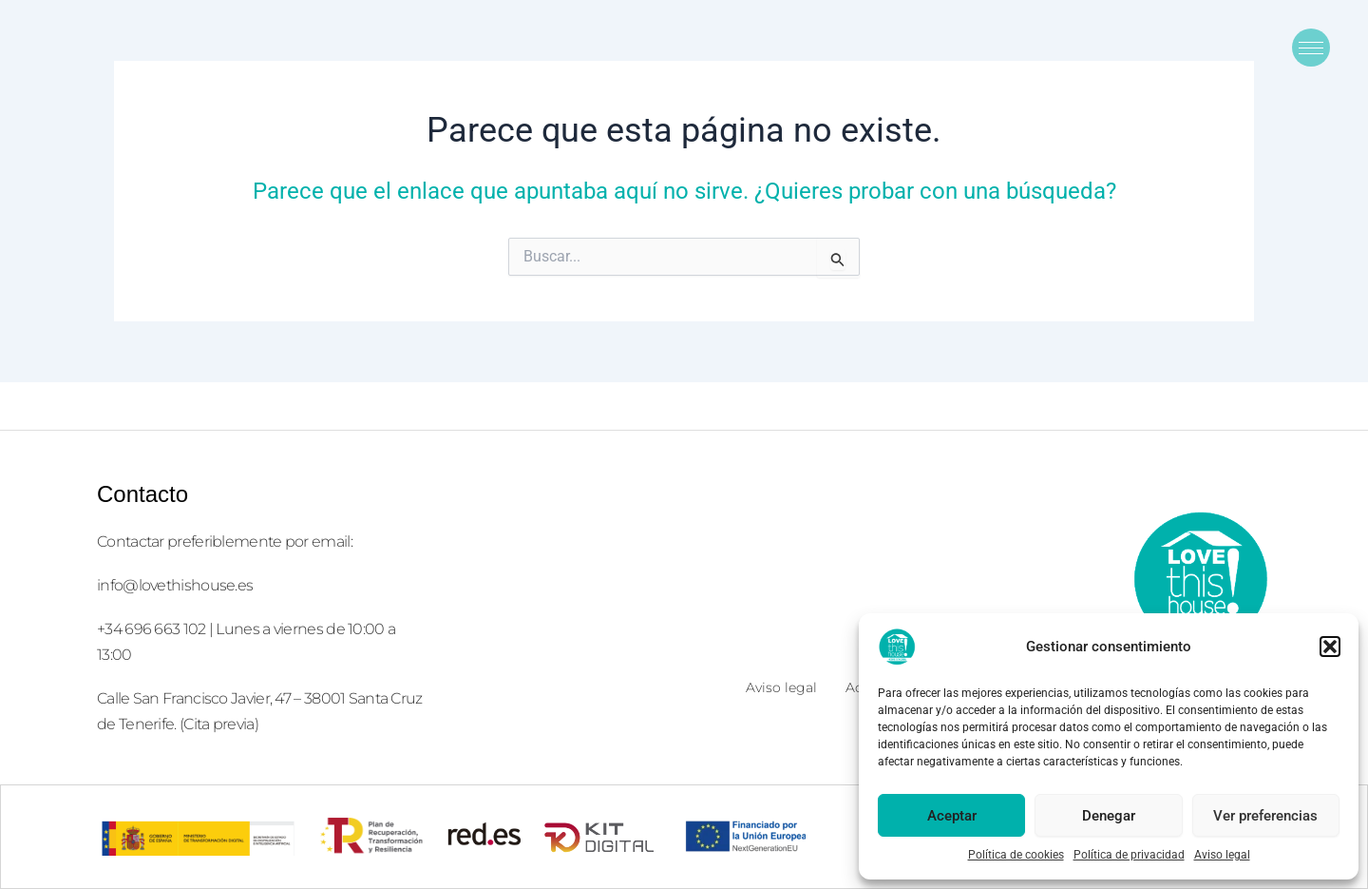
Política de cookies (1016, 854)
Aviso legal (1222, 854)
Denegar (1108, 815)
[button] (1330, 646)
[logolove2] (1200, 578)
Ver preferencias (1265, 815)
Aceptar (952, 815)
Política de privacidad (1129, 854)
